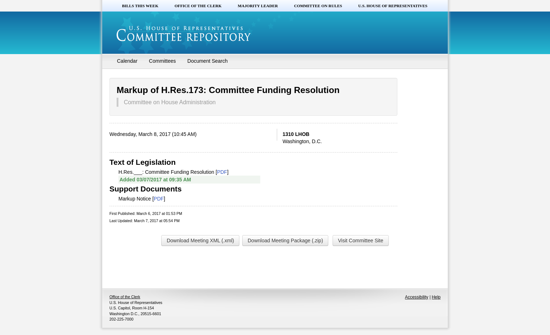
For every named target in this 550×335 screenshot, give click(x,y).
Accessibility (416, 297)
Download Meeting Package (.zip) (285, 240)
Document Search (208, 61)
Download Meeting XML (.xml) (200, 240)
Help (436, 297)
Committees (162, 61)
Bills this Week (140, 6)
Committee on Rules (318, 6)
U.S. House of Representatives (392, 6)
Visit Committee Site (360, 240)
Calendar (127, 61)
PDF (222, 172)
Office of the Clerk (198, 6)
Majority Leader (258, 6)
